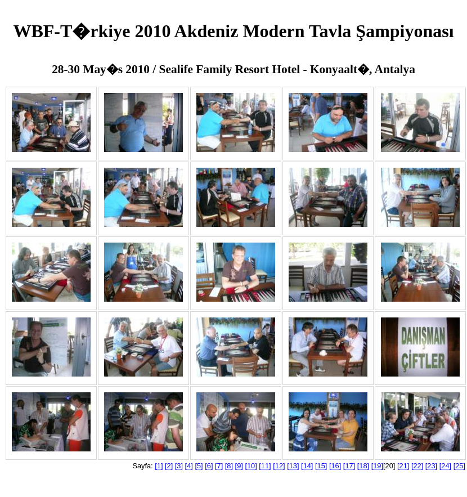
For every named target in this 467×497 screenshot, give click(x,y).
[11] (265, 466)
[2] (169, 466)
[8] (229, 466)
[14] (307, 466)
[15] (321, 466)
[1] (159, 466)
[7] (219, 466)
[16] (335, 466)
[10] (251, 466)
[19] (377, 466)
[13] (293, 466)
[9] (239, 466)
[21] (403, 466)
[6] (209, 466)
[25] (459, 466)
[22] (417, 466)
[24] (445, 466)
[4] (189, 466)
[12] (279, 466)
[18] (363, 466)
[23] (431, 466)
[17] (349, 466)
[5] (199, 466)
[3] (179, 466)
